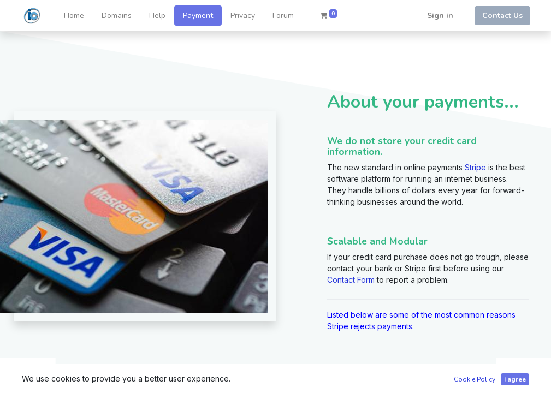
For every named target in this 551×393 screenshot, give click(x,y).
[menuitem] (74, 15)
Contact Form (351, 279)
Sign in (440, 15)
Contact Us (502, 15)
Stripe (475, 167)
